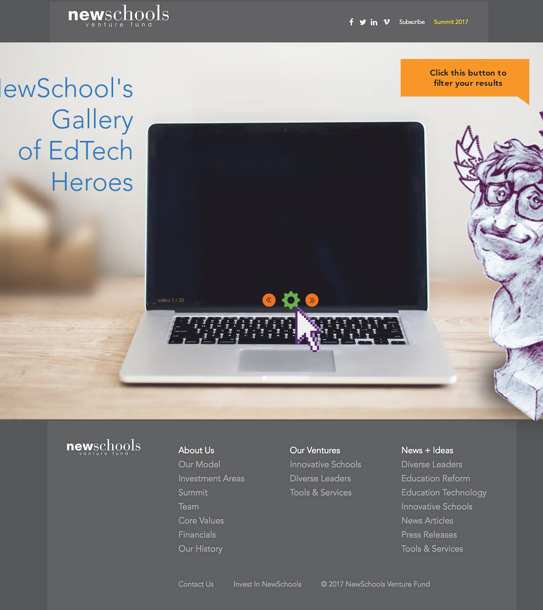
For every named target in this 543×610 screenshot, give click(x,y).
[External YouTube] (287, 212)
